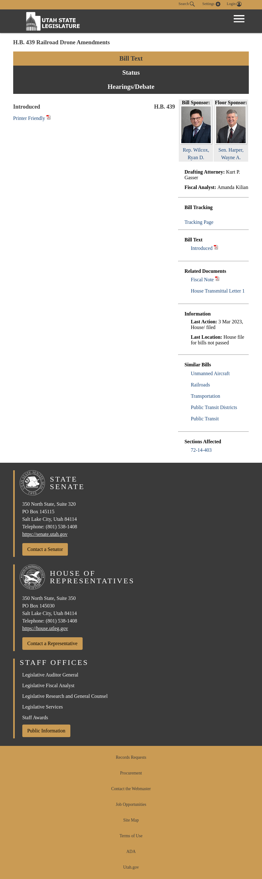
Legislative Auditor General (50, 674)
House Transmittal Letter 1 (218, 291)
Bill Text (131, 58)
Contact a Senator (45, 549)
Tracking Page (198, 222)
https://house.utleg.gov (45, 628)
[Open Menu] (239, 19)
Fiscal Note (202, 279)
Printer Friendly (32, 118)
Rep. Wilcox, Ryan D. (196, 150)
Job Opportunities (131, 804)
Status (130, 72)
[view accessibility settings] (211, 4)
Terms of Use (130, 835)
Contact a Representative (52, 643)
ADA (130, 851)
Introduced (201, 248)
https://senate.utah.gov (45, 534)
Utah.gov (131, 867)
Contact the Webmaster (131, 788)
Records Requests (131, 757)
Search (186, 4)
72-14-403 (201, 450)
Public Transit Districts (214, 407)
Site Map (131, 820)
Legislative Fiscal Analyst (48, 685)
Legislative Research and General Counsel (65, 696)
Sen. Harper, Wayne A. (231, 150)
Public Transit (205, 418)
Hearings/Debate (130, 86)
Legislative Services (42, 706)
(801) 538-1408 (61, 526)
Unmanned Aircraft (210, 373)
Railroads (200, 384)
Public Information (46, 730)
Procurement (131, 773)
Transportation (205, 396)
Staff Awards (35, 717)
